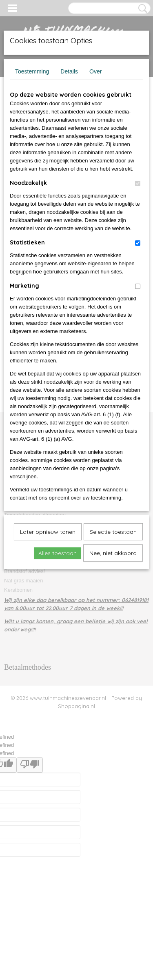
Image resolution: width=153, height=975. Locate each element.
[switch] (137, 183)
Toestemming (32, 71)
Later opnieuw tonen (47, 531)
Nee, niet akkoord (113, 553)
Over (95, 71)
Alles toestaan (57, 553)
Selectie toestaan (113, 531)
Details (69, 71)
